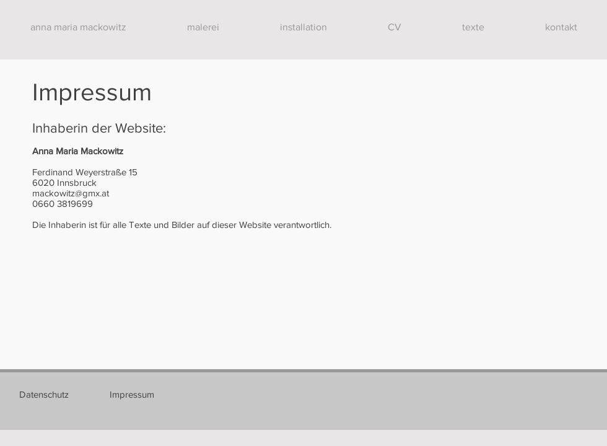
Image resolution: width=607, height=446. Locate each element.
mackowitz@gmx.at (70, 193)
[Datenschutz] (44, 394)
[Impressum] (132, 394)
